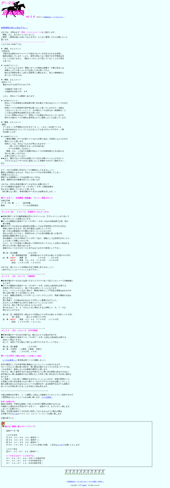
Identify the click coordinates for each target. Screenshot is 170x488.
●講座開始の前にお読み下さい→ (14, 28)
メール (15, 414)
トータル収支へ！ (9, 360)
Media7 (84, 485)
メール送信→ (47, 397)
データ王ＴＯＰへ (58, 17)
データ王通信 (92, 481)
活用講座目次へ (47, 17)
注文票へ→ (101, 481)
